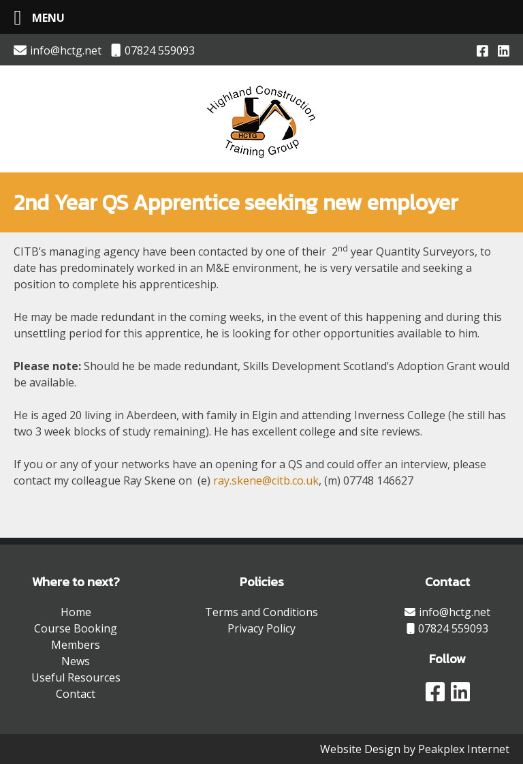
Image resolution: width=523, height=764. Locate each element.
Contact (75, 693)
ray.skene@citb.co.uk (266, 480)
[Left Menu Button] (34, 17)
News (75, 661)
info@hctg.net (57, 50)
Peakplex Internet (463, 749)
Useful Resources (76, 677)
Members (75, 644)
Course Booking (75, 628)
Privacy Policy (261, 628)
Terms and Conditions (261, 612)
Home (76, 612)
